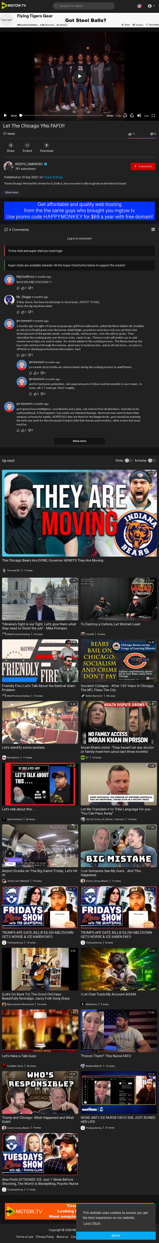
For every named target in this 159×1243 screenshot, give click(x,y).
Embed (27, 147)
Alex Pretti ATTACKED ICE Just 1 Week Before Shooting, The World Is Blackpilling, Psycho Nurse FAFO (40, 1183)
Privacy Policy (45, 1236)
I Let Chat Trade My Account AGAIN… (109, 994)
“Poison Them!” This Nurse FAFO (106, 1056)
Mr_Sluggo (24, 297)
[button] (139, 6)
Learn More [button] (91, 1223)
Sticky (119, 460)
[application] (79, 76)
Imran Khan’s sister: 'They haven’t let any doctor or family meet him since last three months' (117, 749)
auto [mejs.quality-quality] (146, 116)
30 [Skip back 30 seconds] (125, 116)
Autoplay (141, 460)
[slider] (62, 115)
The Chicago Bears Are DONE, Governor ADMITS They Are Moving (52, 560)
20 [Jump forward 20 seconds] (132, 116)
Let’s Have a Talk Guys (19, 1056)
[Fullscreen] (153, 115)
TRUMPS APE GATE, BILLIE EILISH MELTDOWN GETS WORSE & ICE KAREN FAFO (37, 934)
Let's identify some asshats (23, 747)
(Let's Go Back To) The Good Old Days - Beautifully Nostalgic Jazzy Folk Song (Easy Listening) (36, 998)
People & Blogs (53, 177)
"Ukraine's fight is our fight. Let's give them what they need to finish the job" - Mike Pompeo (39, 626)
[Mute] (139, 115)
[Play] (5, 115)
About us (62, 1236)
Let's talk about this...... (19, 809)
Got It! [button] (116, 1235)
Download (46, 147)
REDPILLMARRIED (31, 164)
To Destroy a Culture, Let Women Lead (110, 624)
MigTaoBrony (25, 277)
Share (11, 147)
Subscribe (143, 166)
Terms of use (24, 1236)
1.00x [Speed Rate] (118, 116)
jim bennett (24, 321)
